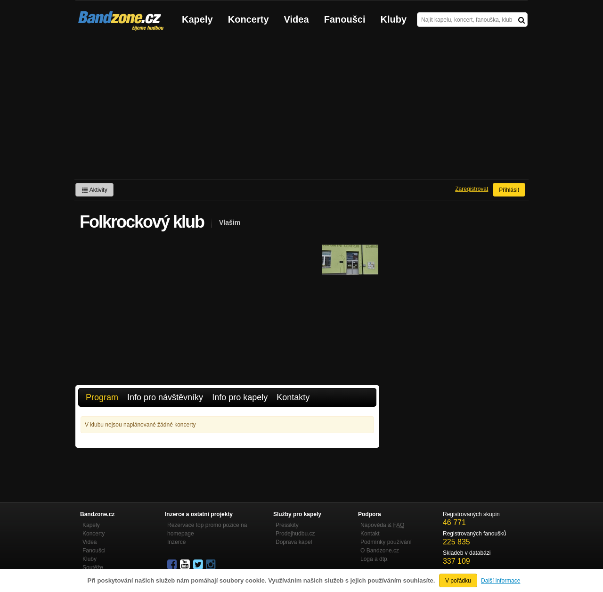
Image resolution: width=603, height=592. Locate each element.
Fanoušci (345, 19)
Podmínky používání (386, 542)
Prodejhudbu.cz (295, 533)
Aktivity (94, 190)
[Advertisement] (301, 109)
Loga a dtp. (374, 559)
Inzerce (176, 542)
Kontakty (293, 397)
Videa (296, 19)
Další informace (500, 580)
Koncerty (248, 19)
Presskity (287, 525)
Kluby (394, 19)
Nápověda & (382, 525)
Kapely (197, 19)
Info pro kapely (240, 397)
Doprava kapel (294, 542)
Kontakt (370, 533)
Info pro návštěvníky (165, 397)
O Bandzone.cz (379, 550)
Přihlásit (509, 190)
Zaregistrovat (471, 189)
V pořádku (458, 580)
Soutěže (92, 567)
